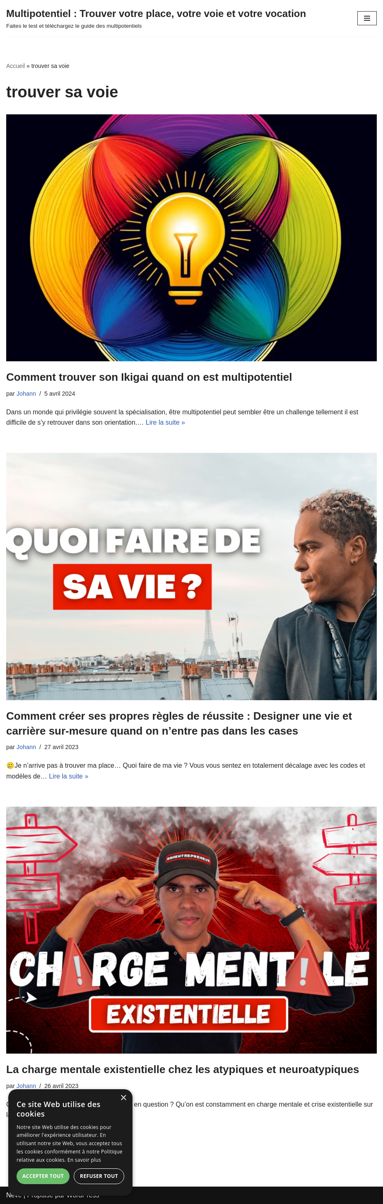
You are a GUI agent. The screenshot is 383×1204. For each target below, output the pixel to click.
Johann (26, 393)
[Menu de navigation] (367, 18)
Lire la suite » (165, 422)
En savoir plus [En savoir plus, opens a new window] (84, 1159)
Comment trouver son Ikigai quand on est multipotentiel (149, 377)
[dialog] (70, 1142)
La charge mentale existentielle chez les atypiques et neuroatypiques (182, 1069)
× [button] (123, 1098)
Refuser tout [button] (99, 1176)
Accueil (15, 66)
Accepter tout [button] (43, 1176)
